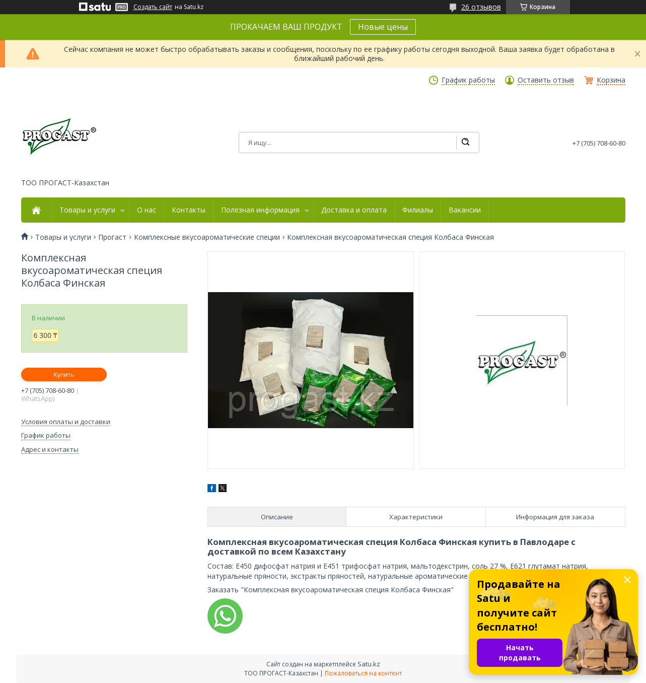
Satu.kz (368, 663)
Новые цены (383, 26)
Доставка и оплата (354, 210)
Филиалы (417, 210)
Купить (63, 374)
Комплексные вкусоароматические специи (207, 237)
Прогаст (112, 237)
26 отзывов (481, 7)
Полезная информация (260, 210)
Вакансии (465, 210)
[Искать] (465, 142)
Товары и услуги (87, 210)
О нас (146, 210)
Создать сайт (152, 7)
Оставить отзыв (546, 80)
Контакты (188, 210)
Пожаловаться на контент (363, 673)
